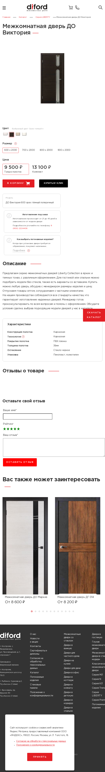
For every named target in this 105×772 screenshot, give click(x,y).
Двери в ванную (68, 646)
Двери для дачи (72, 668)
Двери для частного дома (71, 654)
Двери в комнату (68, 686)
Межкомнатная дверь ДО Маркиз (26, 597)
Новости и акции (34, 640)
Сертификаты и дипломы (38, 652)
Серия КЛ (97, 684)
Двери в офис (71, 673)
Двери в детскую (68, 694)
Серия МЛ (97, 675)
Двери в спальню (68, 709)
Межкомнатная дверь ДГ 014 (75, 597)
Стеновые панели (35, 686)
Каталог (34, 673)
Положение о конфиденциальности (41, 694)
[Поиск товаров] (100, 7)
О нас (33, 634)
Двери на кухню (69, 662)
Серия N (96, 679)
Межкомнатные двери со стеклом (72, 637)
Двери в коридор (68, 701)
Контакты (35, 646)
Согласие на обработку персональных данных (37, 663)
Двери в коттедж (68, 678)
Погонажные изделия (37, 678)
